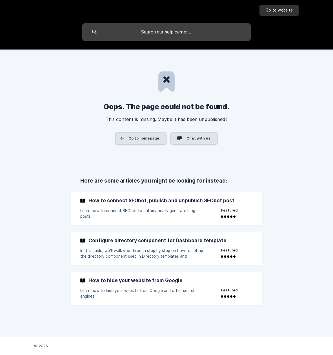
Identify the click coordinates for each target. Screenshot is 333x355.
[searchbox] (166, 32)
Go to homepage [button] (143, 138)
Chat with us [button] (198, 138)
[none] (279, 10)
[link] (166, 208)
